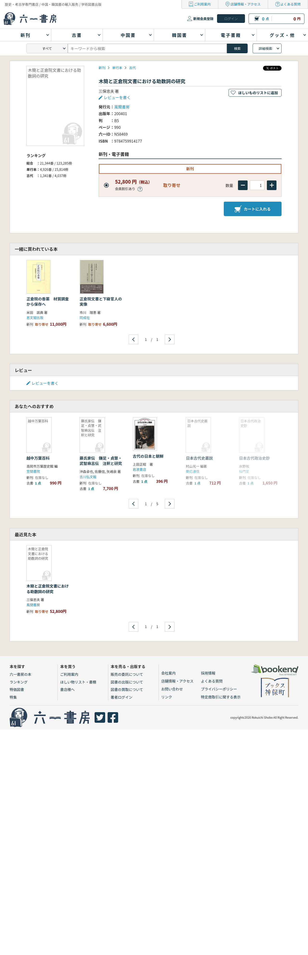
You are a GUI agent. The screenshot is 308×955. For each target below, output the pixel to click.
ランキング (19, 681)
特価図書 (17, 689)
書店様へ (67, 689)
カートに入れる (253, 208)
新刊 (102, 67)
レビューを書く (117, 97)
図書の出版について (127, 681)
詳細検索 (265, 48)
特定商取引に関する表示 (221, 696)
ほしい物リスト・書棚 (78, 681)
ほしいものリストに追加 (258, 92)
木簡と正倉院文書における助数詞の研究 (47, 588)
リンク (166, 696)
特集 (13, 697)
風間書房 (122, 107)
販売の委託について (127, 674)
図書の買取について (127, 689)
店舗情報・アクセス (246, 4)
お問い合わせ (172, 688)
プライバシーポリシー (219, 688)
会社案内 (168, 673)
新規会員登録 (203, 18)
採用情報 (208, 673)
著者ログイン (121, 697)
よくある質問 (290, 4)
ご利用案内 (202, 4)
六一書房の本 (20, 674)
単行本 (117, 67)
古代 (132, 67)
